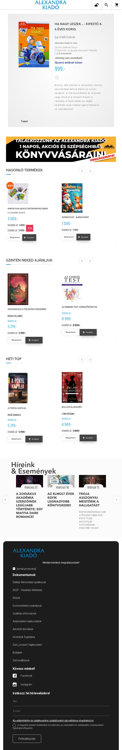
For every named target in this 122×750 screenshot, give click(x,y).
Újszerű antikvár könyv (66, 47)
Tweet (24, 121)
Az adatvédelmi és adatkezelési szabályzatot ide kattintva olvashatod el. (53, 720)
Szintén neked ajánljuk (29, 260)
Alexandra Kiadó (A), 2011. (66, 43)
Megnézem (15, 237)
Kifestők (93, 50)
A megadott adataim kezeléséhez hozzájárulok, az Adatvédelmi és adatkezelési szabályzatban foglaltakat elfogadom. (58, 726)
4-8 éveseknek (63, 53)
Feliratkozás (26, 739)
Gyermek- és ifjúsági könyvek (71, 50)
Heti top (13, 359)
